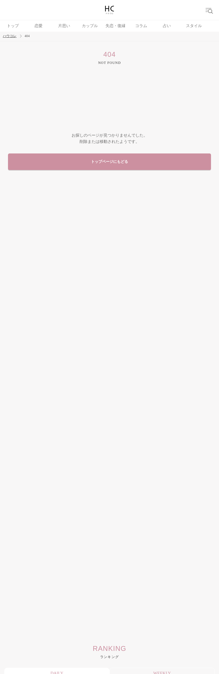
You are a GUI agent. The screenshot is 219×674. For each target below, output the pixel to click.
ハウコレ (10, 36)
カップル (90, 26)
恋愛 (38, 26)
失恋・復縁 (115, 26)
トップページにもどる (109, 162)
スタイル (194, 26)
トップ (13, 26)
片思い (64, 26)
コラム (141, 26)
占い (167, 26)
